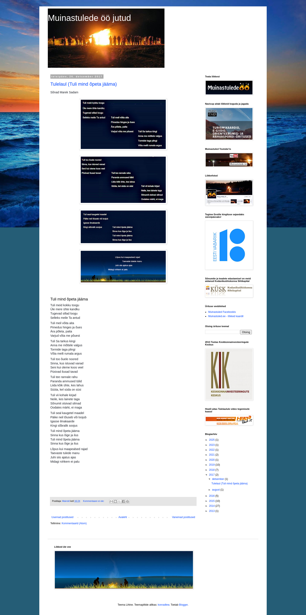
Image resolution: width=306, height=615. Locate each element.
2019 (212, 464)
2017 (212, 474)
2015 (212, 501)
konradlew (163, 604)
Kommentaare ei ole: (94, 501)
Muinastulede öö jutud (89, 18)
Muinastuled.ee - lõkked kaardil (225, 316)
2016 (212, 495)
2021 (212, 454)
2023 (212, 444)
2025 (212, 439)
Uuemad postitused (62, 517)
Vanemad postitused (183, 517)
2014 (212, 505)
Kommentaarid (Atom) (74, 523)
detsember (218, 479)
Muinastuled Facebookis (222, 311)
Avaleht (123, 517)
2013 (212, 511)
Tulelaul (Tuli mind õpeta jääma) (83, 84)
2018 (212, 469)
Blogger (183, 604)
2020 (212, 459)
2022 (212, 449)
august (216, 489)
